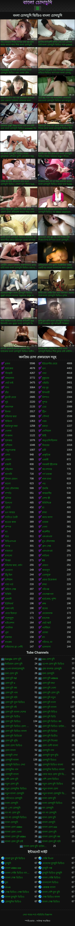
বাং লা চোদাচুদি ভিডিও (16, 817)
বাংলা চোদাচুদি (37, 2)
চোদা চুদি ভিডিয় (49, 731)
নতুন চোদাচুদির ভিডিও (16, 788)
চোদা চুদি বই (11, 707)
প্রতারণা (9, 570)
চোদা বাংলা (10, 750)
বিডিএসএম (10, 541)
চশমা (44, 512)
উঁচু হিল (8, 574)
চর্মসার (8, 498)
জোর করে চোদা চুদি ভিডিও (54, 774)
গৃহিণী (7, 507)
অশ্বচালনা (9, 378)
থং (6, 531)
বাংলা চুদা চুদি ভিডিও (15, 858)
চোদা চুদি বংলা (49, 702)
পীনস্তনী (8, 373)
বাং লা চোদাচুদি (49, 812)
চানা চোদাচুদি (48, 673)
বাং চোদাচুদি (47, 807)
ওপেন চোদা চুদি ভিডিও (53, 663)
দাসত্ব (7, 546)
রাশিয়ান (8, 579)
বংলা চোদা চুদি (49, 798)
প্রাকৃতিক (46, 454)
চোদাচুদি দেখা (11, 755)
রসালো (8, 555)
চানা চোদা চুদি (11, 673)
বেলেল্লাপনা (47, 594)
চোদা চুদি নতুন (49, 697)
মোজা (45, 632)
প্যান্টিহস (46, 627)
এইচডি (45, 382)
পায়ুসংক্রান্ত (10, 450)
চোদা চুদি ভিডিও (13, 721)
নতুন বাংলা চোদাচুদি (14, 793)
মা (43, 507)
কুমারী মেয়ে (10, 397)
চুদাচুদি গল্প (47, 868)
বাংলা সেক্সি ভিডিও (51, 877)
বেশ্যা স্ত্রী (46, 498)
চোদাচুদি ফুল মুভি (50, 755)
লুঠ (6, 402)
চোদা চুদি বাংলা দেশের (15, 711)
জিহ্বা (8, 560)
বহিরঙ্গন (9, 469)
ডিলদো (8, 502)
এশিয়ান (8, 445)
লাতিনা (45, 555)
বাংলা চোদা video (13, 827)
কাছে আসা (47, 517)
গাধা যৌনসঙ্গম (12, 488)
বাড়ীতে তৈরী (11, 517)
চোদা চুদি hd (11, 678)
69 (43, 560)
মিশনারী (46, 392)
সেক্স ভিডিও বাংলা (51, 896)
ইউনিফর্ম (9, 603)
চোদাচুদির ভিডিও (13, 901)
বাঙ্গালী (8, 598)
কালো (8, 483)
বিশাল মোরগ (11, 478)
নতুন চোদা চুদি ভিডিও (52, 783)
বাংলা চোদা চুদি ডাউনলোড (36, 846)
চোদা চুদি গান (11, 692)
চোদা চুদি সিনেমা (50, 740)
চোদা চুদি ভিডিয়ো (13, 735)
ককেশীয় (46, 531)
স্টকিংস (8, 421)
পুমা (7, 632)
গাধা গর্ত (9, 584)
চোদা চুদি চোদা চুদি (50, 692)
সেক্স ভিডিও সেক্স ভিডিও (17, 892)
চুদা (6, 882)
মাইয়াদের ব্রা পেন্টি (14, 646)
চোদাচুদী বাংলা (12, 774)
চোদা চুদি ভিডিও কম (51, 721)
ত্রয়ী (44, 450)
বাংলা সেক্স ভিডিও (14, 877)
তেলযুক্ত (46, 574)
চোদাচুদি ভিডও (49, 759)
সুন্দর (44, 402)
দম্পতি (8, 493)
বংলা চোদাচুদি (11, 803)
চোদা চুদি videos (50, 678)
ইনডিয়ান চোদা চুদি (13, 663)
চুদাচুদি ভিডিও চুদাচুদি (52, 872)
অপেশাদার (47, 469)
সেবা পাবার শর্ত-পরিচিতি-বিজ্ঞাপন (37, 914)
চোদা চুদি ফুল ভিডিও (15, 702)
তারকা (45, 522)
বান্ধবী (8, 464)
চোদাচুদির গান (11, 769)
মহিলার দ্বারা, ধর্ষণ (13, 565)
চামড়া (45, 426)
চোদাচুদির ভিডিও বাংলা (53, 769)
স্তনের (45, 608)
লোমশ (8, 459)
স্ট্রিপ (44, 411)
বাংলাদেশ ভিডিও (50, 882)
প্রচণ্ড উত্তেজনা (49, 579)
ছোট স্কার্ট (46, 622)
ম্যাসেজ (46, 618)
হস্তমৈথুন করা (11, 426)
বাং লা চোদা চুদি (12, 812)
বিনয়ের (45, 445)
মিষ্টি (44, 435)
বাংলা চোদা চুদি (49, 831)
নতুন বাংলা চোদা (50, 788)
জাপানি (8, 474)
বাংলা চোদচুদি (48, 822)
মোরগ (45, 565)
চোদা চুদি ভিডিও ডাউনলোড (54, 726)
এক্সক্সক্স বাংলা (48, 887)
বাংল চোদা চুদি (49, 817)
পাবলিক (9, 627)
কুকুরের (45, 378)
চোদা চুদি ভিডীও (50, 735)
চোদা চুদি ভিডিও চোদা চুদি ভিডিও (17, 726)
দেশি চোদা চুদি (11, 779)
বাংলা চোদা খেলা (13, 831)
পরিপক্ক (45, 589)
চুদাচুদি (8, 863)
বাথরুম (8, 642)
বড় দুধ (45, 387)
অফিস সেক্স (10, 589)
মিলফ (8, 411)
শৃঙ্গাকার (8, 440)
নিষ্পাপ (45, 397)
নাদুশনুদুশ (9, 618)
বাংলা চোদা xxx (49, 827)
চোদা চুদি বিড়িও (49, 711)
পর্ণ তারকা (47, 474)
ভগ (44, 368)
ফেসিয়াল (46, 430)
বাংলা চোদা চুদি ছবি (51, 841)
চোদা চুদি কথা (48, 683)
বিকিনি (8, 594)
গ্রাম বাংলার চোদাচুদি (52, 668)
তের (44, 406)
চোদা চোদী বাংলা (50, 745)
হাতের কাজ (10, 522)
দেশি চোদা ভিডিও (50, 779)
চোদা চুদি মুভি (11, 740)
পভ (44, 483)
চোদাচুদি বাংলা (12, 759)
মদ (43, 637)
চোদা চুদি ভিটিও (12, 716)
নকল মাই (9, 608)
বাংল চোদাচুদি (11, 822)
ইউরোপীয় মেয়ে (49, 363)
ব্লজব (7, 363)
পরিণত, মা (47, 642)
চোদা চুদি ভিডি (49, 716)
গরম (44, 421)
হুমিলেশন (9, 622)
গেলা (44, 526)
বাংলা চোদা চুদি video (15, 836)
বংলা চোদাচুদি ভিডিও (52, 803)
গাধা (44, 373)
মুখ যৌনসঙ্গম (48, 541)
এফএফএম (47, 550)
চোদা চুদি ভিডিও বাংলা (16, 731)
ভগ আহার (10, 512)
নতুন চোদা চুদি (12, 783)
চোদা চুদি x (10, 683)
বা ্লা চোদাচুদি (12, 807)
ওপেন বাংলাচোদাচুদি (14, 668)
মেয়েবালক (47, 613)
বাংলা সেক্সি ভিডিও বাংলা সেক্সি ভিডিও (17, 872)
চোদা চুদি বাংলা (49, 707)
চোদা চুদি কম (11, 687)
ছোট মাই (9, 382)
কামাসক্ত (9, 406)
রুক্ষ (44, 603)
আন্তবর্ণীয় (46, 493)
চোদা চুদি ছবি (11, 697)
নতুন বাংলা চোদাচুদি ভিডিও (54, 793)
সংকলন (8, 435)
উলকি (45, 488)
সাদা (7, 387)
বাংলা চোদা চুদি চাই (14, 841)
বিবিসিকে (46, 502)
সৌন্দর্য (45, 416)
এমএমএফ (47, 536)
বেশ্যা (7, 454)
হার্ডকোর (9, 368)
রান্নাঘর (8, 637)
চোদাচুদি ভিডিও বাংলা (52, 764)
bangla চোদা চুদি (13, 659)
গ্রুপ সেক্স (46, 546)
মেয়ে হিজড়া (11, 613)
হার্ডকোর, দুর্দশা (49, 598)
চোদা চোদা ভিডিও (13, 745)
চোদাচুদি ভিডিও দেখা (15, 764)
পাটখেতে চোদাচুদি (13, 798)
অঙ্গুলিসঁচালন (49, 440)
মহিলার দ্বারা (11, 416)
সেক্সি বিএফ (47, 858)
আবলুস (46, 570)
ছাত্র (7, 536)
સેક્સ (8, 887)
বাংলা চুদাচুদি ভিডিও (14, 896)
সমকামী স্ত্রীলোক (49, 464)
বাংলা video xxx (13, 868)
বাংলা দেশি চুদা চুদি (51, 892)
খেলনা (8, 430)
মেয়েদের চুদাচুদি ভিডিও (53, 863)
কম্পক (8, 526)
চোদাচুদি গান (48, 750)
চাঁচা (7, 392)
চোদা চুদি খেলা (49, 687)
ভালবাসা (46, 646)
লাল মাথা (46, 478)
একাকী (45, 459)
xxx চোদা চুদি (48, 659)
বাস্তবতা (9, 550)
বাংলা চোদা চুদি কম (51, 836)
